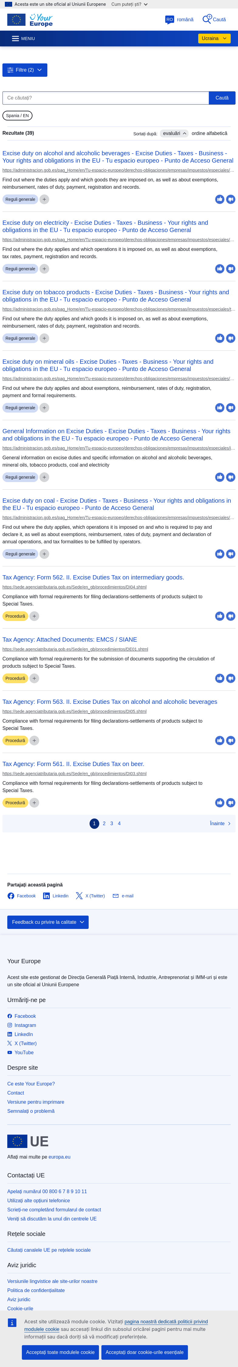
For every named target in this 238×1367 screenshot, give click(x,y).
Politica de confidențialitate (36, 1290)
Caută (214, 19)
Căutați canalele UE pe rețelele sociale (49, 1250)
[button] (24, 70)
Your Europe (24, 961)
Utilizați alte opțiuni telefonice (38, 1200)
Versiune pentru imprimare (35, 1102)
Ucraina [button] (214, 38)
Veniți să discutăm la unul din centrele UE (52, 1218)
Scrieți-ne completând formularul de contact (54, 1209)
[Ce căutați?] (105, 98)
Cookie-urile (20, 1308)
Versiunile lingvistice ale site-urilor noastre (52, 1281)
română (179, 19)
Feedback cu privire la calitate (48, 922)
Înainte (221, 823)
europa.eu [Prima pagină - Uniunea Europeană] (59, 1156)
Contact (15, 1092)
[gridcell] (17, 115)
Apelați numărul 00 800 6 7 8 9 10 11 (47, 1191)
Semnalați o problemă (31, 1111)
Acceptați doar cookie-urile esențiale (145, 1352)
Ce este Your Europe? (31, 1083)
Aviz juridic (18, 1299)
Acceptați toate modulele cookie (60, 1352)
